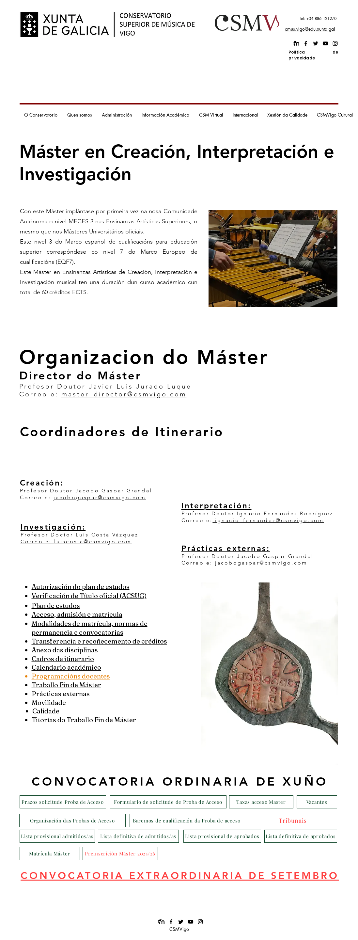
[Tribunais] (293, 820)
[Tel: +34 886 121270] (307, 18)
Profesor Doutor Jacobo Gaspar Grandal (86, 490)
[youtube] (325, 43)
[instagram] (335, 43)
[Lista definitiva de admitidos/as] (138, 836)
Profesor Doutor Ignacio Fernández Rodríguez (257, 513)
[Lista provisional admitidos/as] (57, 836)
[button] (41, 112)
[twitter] (315, 43)
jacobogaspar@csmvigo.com (100, 497)
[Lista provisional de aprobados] (222, 836)
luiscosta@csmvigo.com (93, 541)
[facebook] (306, 43)
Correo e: (37, 497)
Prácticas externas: (225, 548)
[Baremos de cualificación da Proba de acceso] (187, 820)
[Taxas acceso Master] (261, 801)
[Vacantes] (317, 801)
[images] (296, 43)
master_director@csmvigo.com (124, 394)
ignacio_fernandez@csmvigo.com (269, 520)
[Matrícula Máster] (50, 853)
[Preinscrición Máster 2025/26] (120, 853)
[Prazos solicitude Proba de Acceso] (63, 801)
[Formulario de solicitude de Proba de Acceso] (168, 801)
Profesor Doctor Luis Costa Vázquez (80, 535)
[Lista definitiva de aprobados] (300, 836)
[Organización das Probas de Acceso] (72, 820)
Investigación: (53, 527)
